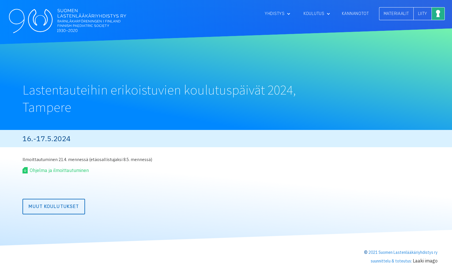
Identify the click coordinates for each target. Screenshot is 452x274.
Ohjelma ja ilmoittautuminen (59, 170)
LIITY (422, 13)
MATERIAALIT (396, 13)
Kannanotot (355, 13)
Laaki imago (425, 261)
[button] (277, 13)
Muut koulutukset (54, 206)
